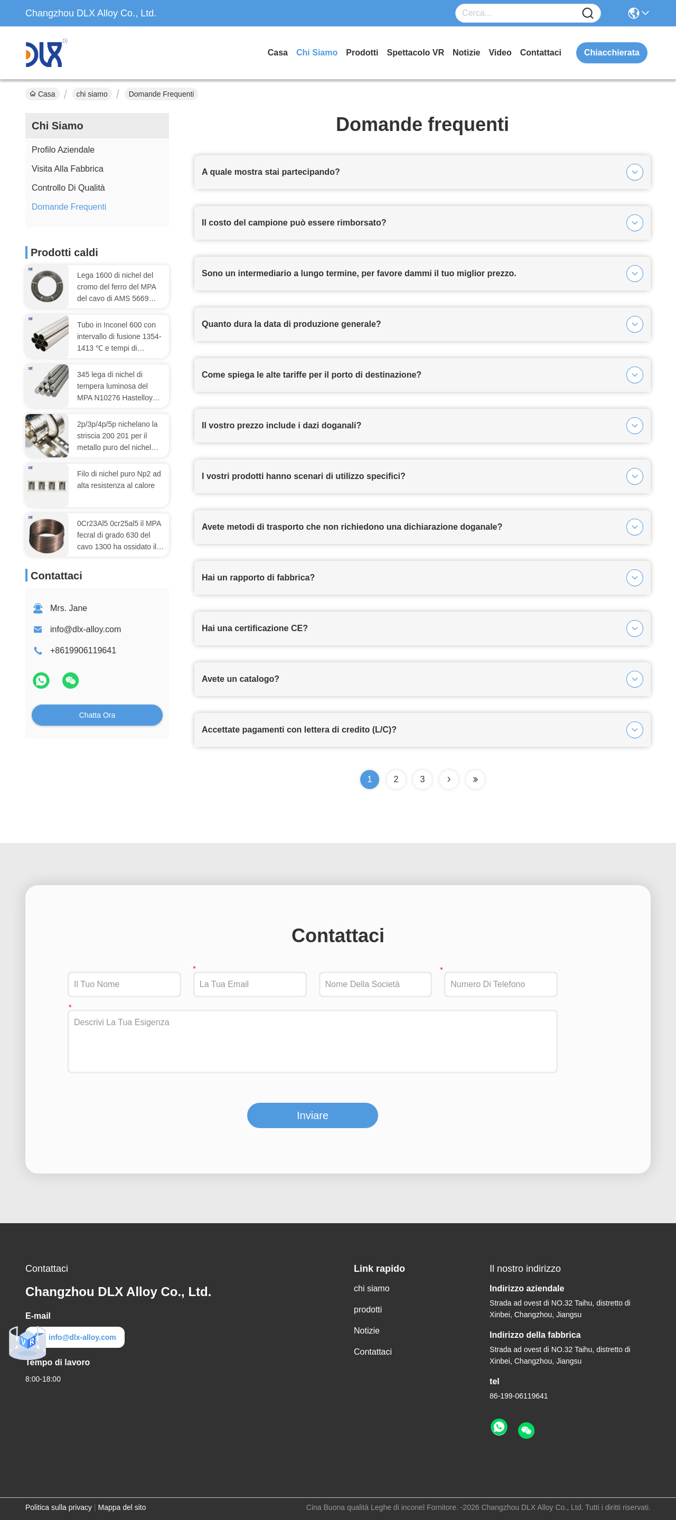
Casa (278, 52)
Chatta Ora (97, 715)
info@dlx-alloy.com (85, 629)
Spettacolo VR (415, 52)
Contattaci (540, 52)
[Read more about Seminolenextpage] (448, 779)
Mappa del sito (122, 1507)
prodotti (362, 52)
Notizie (466, 52)
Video (500, 52)
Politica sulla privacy (58, 1507)
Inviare (312, 1115)
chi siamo (316, 52)
